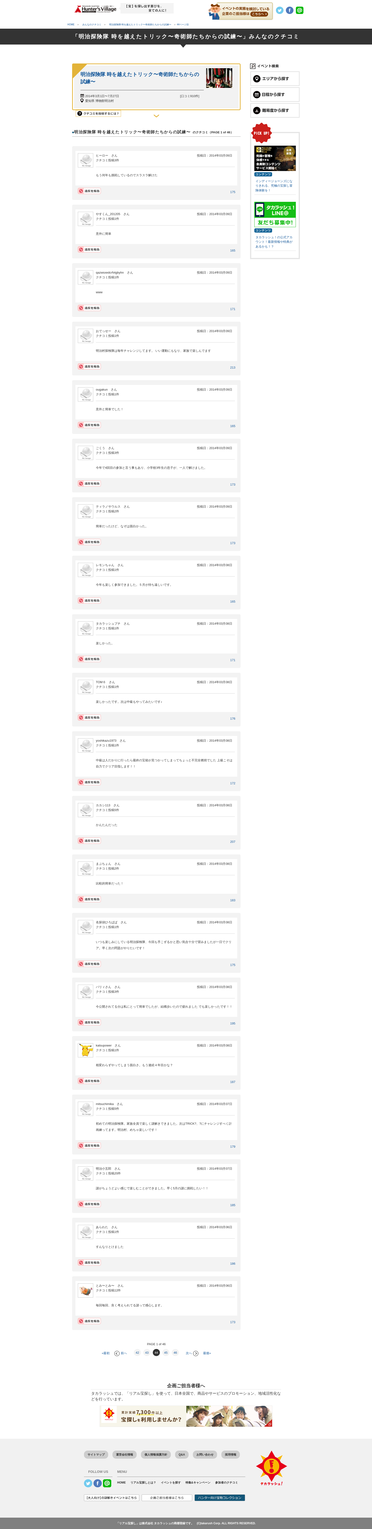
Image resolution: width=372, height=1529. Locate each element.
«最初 (106, 1353)
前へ (120, 1353)
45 (165, 1352)
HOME (121, 1482)
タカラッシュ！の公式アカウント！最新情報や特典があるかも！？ (274, 241)
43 (147, 1352)
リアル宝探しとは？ (143, 1482)
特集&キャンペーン (198, 1482)
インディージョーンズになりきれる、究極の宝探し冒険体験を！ (274, 185)
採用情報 (230, 1454)
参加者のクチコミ (226, 1482)
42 (137, 1352)
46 (175, 1352)
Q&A (182, 1454)
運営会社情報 (124, 1454)
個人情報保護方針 (155, 1454)
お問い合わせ (205, 1454)
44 (156, 1352)
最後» (207, 1353)
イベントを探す (171, 1482)
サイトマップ (96, 1454)
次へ (192, 1353)
